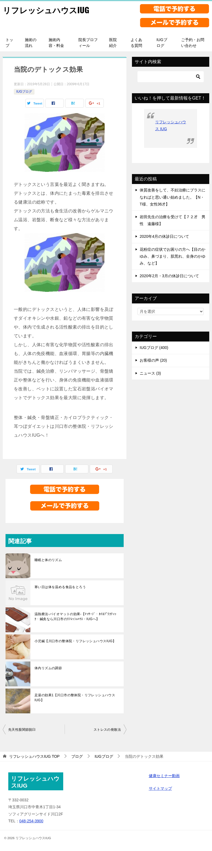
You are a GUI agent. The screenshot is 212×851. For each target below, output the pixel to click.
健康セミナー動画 (164, 775)
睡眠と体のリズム (48, 560)
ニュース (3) (150, 373)
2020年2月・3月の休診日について (169, 276)
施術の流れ (30, 43)
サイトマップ (160, 788)
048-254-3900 (31, 821)
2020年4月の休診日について (164, 236)
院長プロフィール (88, 43)
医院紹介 (113, 43)
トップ (9, 43)
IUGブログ (162, 43)
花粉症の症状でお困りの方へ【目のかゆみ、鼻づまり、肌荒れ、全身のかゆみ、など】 (172, 256)
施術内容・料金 (56, 43)
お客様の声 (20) (153, 360)
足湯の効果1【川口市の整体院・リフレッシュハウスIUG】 (75, 697)
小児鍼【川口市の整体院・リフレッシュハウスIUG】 (75, 641)
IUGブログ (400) (154, 347)
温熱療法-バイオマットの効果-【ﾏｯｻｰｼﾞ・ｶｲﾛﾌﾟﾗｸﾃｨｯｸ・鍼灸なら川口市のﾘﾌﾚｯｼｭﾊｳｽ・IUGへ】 (75, 616)
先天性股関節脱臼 (22, 730)
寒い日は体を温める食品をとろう (60, 587)
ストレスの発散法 (107, 730)
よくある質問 (136, 43)
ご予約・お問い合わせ (192, 43)
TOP (34, 756)
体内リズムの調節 (48, 668)
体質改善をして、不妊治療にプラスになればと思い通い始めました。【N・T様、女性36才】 (172, 197)
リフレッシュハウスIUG (47, 9)
